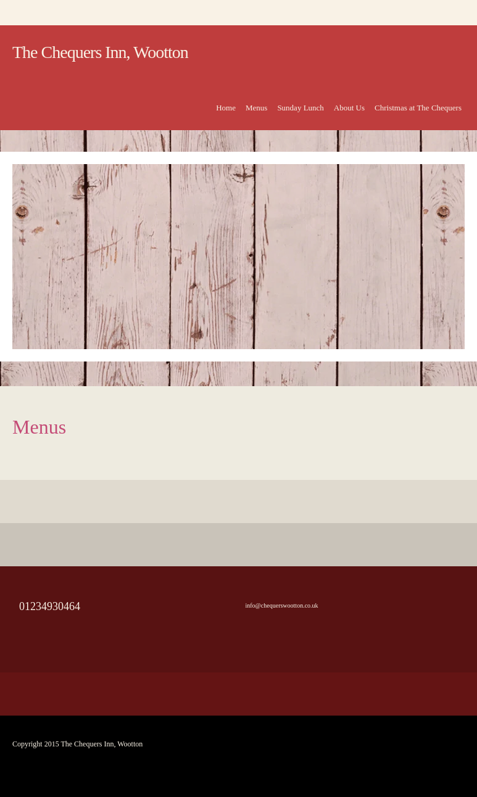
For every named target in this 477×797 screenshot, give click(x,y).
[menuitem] (226, 114)
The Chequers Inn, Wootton (100, 52)
